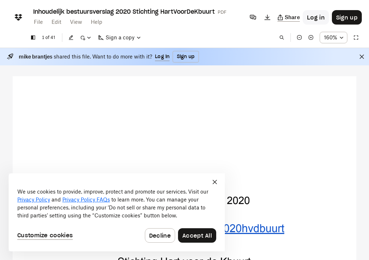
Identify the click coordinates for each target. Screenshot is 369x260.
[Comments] (253, 17)
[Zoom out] (299, 37)
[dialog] (117, 212)
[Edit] (71, 37)
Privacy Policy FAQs (86, 199)
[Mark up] (85, 37)
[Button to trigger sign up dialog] (347, 17)
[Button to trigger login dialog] (316, 17)
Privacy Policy (33, 199)
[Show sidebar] (33, 37)
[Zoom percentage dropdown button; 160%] (333, 37)
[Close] (362, 56)
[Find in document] (282, 37)
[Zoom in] (311, 37)
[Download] (267, 17)
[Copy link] (289, 17)
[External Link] (226, 228)
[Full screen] (356, 37)
